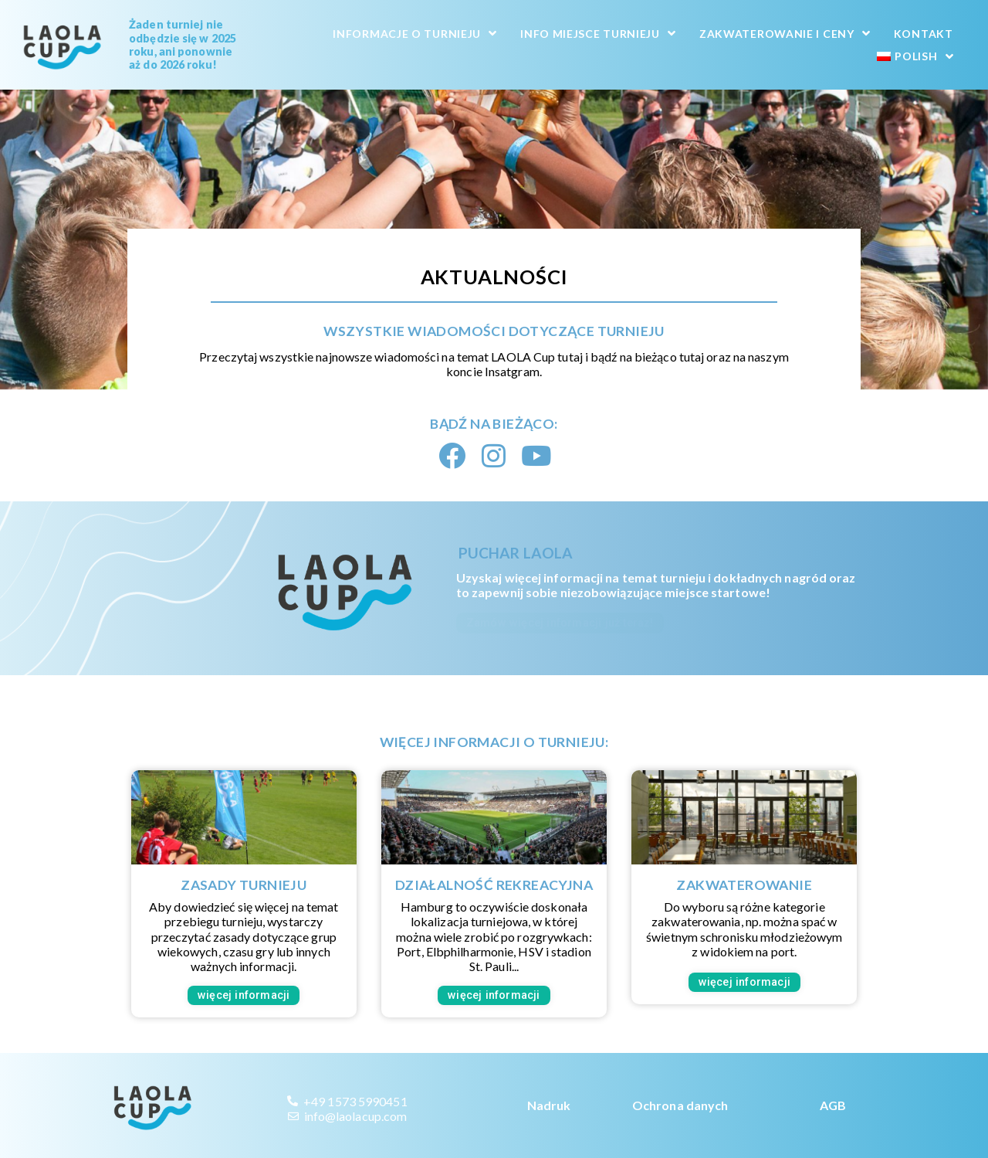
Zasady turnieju (243, 885)
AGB (833, 1105)
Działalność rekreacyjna (494, 885)
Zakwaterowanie (744, 885)
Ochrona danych (680, 1105)
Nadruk (549, 1105)
